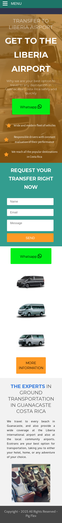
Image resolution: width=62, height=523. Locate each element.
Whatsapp (31, 106)
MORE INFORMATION (31, 365)
